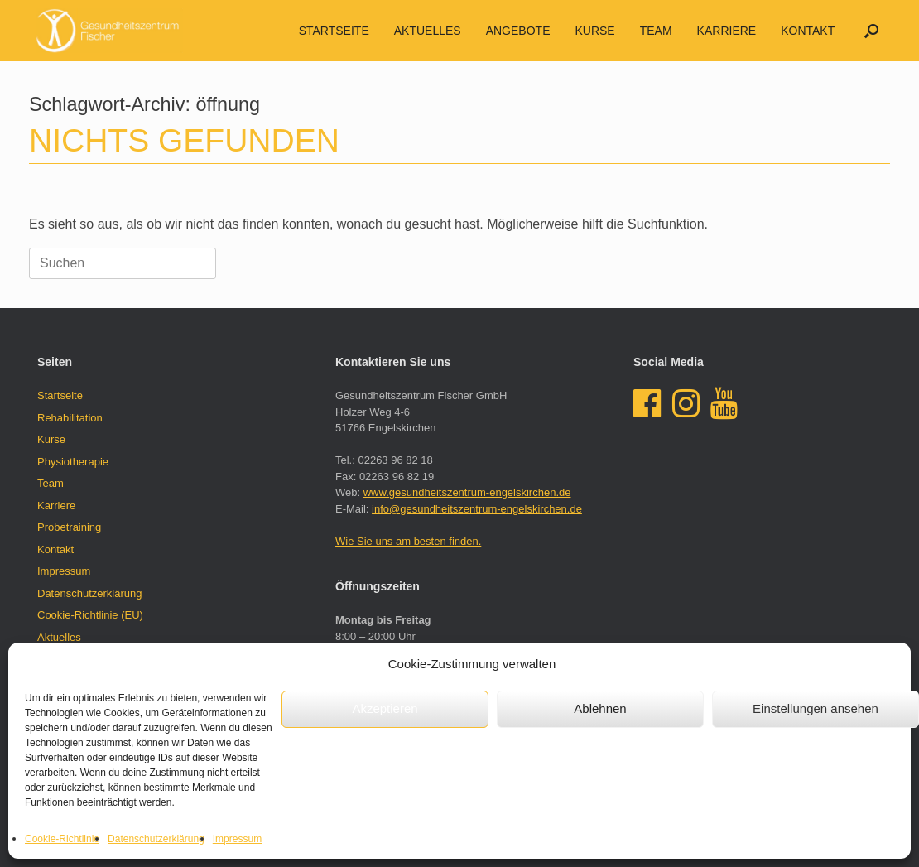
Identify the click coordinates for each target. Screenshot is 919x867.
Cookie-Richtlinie (62, 839)
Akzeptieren (384, 708)
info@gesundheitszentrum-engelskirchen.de (477, 509)
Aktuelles (59, 637)
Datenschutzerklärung (156, 839)
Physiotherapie (72, 461)
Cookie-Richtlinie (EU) (90, 615)
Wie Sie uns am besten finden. (408, 541)
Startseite (334, 30)
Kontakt (808, 30)
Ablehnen (600, 708)
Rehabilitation (70, 418)
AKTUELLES (427, 30)
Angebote (518, 30)
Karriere (727, 30)
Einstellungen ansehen (815, 708)
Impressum (237, 839)
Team (656, 30)
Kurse (594, 30)
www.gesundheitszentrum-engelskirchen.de (467, 492)
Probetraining (69, 527)
